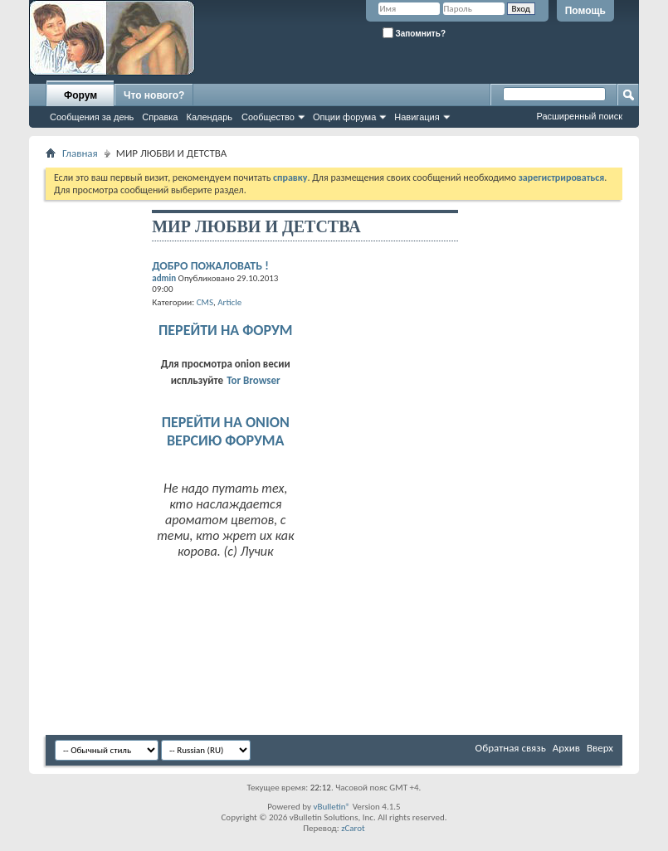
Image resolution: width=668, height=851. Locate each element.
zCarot (353, 828)
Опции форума (344, 117)
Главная (80, 153)
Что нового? (154, 95)
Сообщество (268, 117)
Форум (80, 95)
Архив (566, 748)
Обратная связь (510, 748)
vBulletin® (331, 806)
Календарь (209, 117)
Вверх (600, 748)
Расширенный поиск (579, 116)
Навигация (416, 117)
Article (229, 302)
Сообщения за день (92, 117)
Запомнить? (414, 32)
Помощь (585, 11)
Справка (160, 117)
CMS (205, 302)
